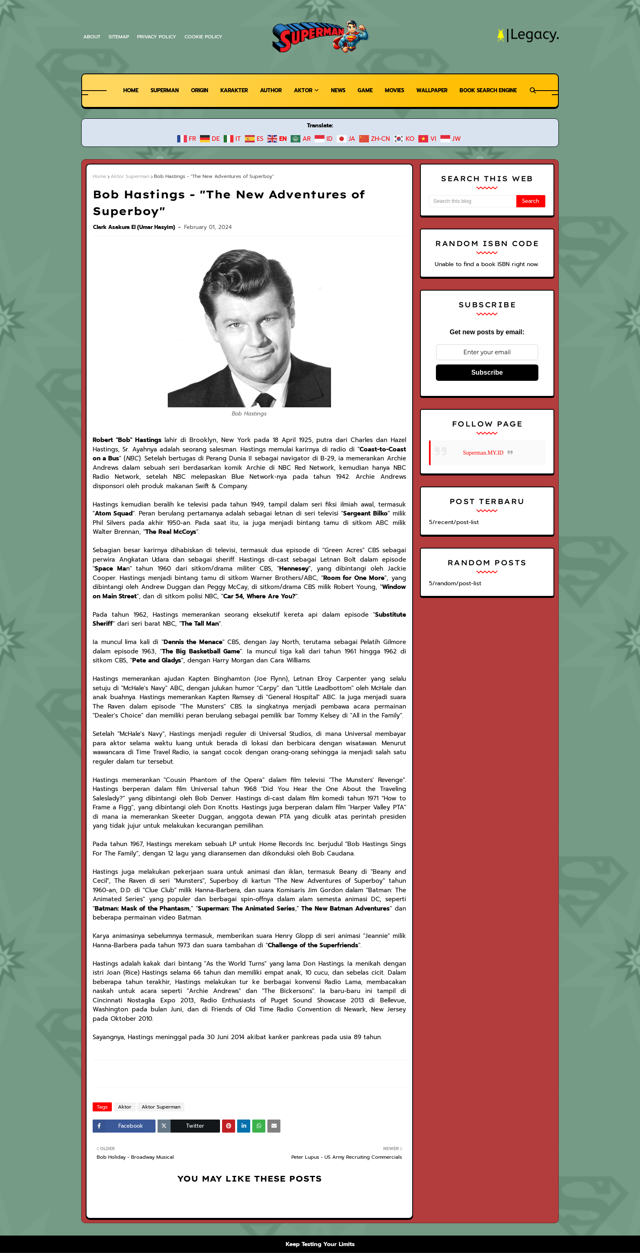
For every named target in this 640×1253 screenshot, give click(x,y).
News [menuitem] (338, 90)
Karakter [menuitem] (230, 90)
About (91, 37)
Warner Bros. (234, 1215)
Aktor (123, 1044)
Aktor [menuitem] (302, 90)
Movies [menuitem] (397, 90)
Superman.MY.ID (483, 453)
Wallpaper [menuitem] (436, 90)
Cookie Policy (206, 37)
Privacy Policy (158, 37)
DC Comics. (271, 1215)
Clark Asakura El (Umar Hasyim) (134, 211)
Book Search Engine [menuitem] (495, 90)
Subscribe (487, 372)
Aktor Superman (128, 176)
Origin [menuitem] (193, 90)
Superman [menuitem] (157, 90)
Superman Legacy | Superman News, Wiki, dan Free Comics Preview (205, 1201)
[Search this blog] (472, 201)
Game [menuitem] (366, 90)
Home (99, 176)
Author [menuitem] (269, 90)
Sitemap (119, 37)
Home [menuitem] (122, 90)
